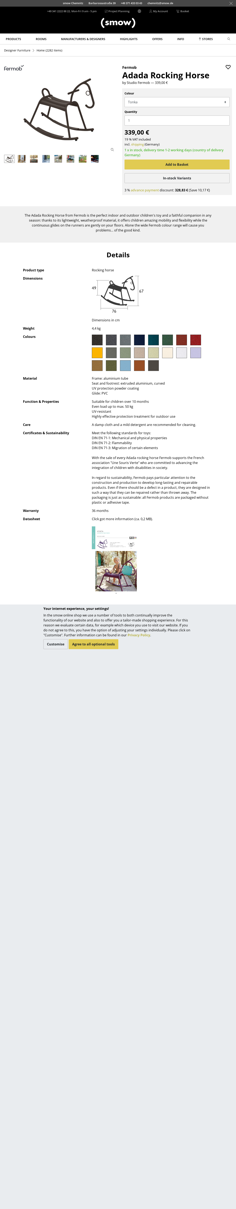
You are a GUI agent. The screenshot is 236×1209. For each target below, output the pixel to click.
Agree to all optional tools (93, 644)
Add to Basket (176, 164)
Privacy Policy (139, 635)
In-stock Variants (177, 178)
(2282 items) (49, 50)
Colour (129, 93)
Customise (55, 644)
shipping (137, 144)
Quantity (131, 112)
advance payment (145, 190)
